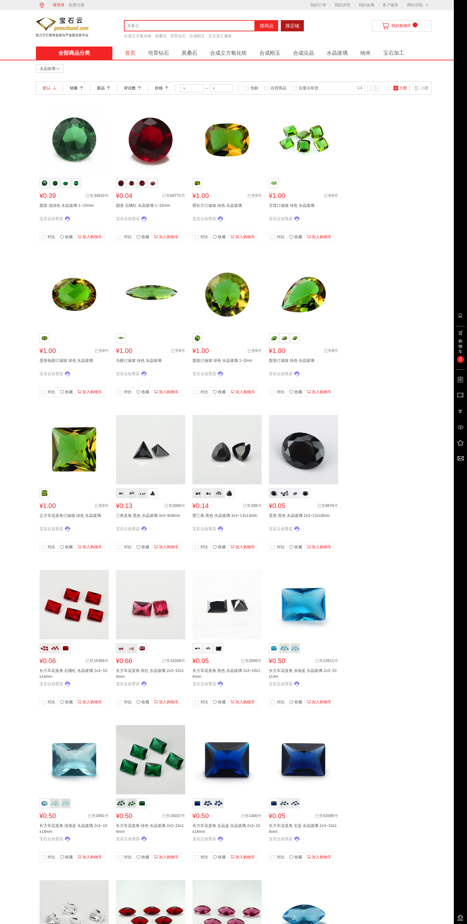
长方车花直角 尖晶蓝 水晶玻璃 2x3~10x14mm (226, 828)
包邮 (254, 88)
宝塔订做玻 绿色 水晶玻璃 (292, 205)
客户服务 (390, 5)
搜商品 (267, 25)
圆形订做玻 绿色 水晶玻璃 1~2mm (222, 360)
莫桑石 (161, 36)
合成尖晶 (303, 53)
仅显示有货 (308, 88)
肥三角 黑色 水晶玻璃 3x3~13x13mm (224, 515)
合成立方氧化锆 (138, 36)
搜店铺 (292, 25)
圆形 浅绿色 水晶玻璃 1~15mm (67, 205)
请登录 (59, 5)
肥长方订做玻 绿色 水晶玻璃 (217, 205)
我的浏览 (342, 5)
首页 (130, 53)
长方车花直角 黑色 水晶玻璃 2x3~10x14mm (226, 673)
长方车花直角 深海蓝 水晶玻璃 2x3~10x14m (303, 673)
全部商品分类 (74, 53)
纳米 (365, 53)
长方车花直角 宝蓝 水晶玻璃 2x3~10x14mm (303, 828)
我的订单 (318, 5)
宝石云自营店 (51, 218)
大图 (400, 88)
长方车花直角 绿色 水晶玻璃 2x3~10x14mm (150, 828)
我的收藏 (366, 5)
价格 (161, 88)
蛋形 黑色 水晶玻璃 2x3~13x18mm (299, 515)
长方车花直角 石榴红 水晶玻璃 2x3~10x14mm (73, 673)
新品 (103, 88)
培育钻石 (178, 36)
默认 (49, 88)
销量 (76, 88)
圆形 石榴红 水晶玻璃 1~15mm (143, 205)
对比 (51, 237)
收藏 (66, 237)
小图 (421, 88)
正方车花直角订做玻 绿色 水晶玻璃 (70, 515)
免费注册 (76, 5)
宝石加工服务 (220, 36)
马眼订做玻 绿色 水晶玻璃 (139, 360)
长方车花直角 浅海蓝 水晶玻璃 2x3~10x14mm (73, 828)
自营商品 (278, 88)
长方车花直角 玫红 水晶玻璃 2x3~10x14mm (150, 673)
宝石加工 (393, 53)
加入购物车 (89, 236)
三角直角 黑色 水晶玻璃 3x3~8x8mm (148, 515)
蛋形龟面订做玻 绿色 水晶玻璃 (66, 360)
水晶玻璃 (337, 53)
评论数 (132, 88)
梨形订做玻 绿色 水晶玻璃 (292, 360)
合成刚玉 (197, 36)
